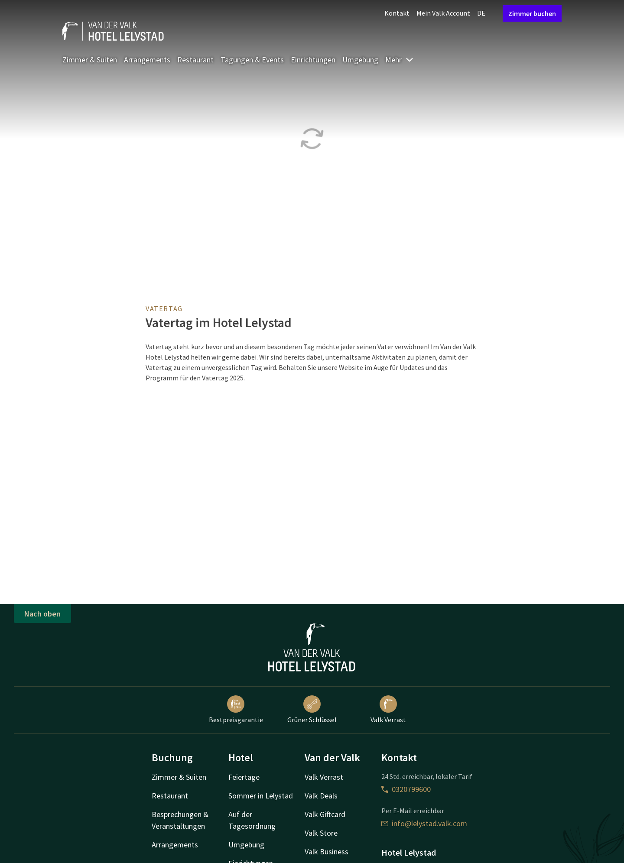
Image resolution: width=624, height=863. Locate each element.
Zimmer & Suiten (89, 60)
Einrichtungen (313, 60)
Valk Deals (321, 796)
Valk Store (321, 833)
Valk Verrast (388, 709)
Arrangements (147, 60)
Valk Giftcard (325, 814)
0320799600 (406, 789)
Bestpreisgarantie (236, 709)
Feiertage (244, 777)
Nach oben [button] (42, 614)
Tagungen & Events (252, 60)
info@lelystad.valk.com (424, 823)
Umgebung (360, 60)
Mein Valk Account (443, 13)
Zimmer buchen (532, 13)
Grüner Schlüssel (312, 709)
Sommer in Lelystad (260, 796)
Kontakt (397, 13)
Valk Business (326, 852)
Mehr (399, 60)
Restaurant (195, 60)
